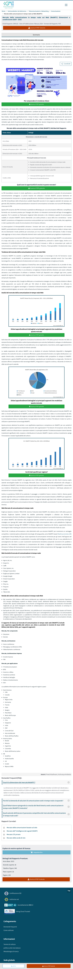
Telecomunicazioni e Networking (39, 11)
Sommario (36, 35)
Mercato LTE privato (13, 835)
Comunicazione (55, 11)
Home (3, 11)
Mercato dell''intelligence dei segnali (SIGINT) (22, 832)
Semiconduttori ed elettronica (17, 11)
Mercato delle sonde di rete (16, 839)
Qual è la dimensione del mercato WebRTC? (37, 783)
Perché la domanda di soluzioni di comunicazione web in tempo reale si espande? (37, 802)
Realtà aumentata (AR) (64, 535)
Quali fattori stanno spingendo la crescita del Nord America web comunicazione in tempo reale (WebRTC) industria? (37, 807)
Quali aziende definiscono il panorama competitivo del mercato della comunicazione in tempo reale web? (37, 815)
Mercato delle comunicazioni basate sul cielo (22, 829)
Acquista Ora (36, 853)
